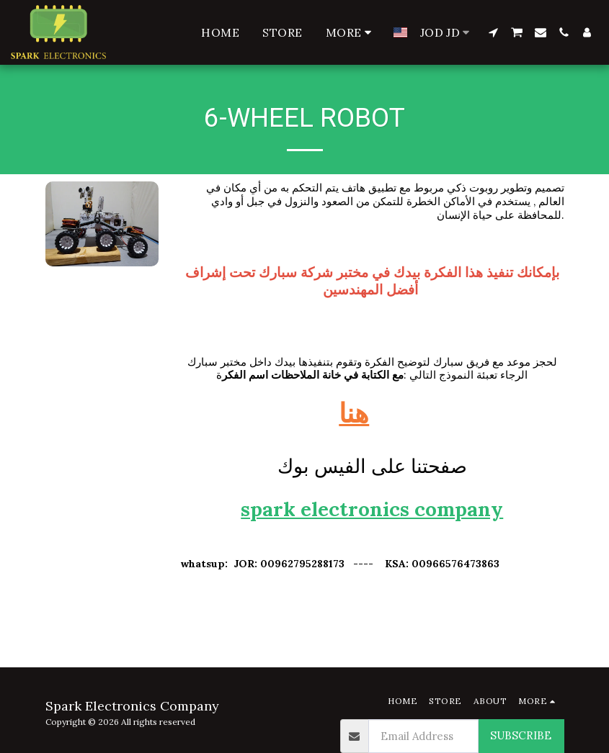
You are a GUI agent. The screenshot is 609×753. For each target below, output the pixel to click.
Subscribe (520, 735)
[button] (493, 32)
